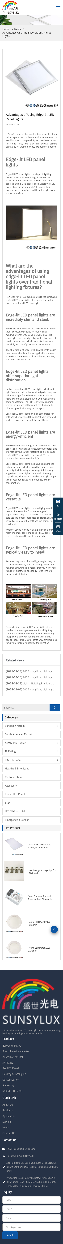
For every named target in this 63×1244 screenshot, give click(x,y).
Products (7, 1110)
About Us (7, 1104)
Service (6, 1121)
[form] (31, 1217)
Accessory (11, 785)
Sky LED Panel (13, 760)
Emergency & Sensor (17, 819)
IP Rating (10, 751)
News (17, 29)
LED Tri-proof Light (15, 811)
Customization (13, 777)
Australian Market (15, 743)
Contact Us (8, 1133)
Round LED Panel (15, 794)
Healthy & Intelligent (17, 768)
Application (8, 1116)
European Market (15, 725)
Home (5, 29)
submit (10, 1235)
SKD (7, 802)
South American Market (18, 734)
